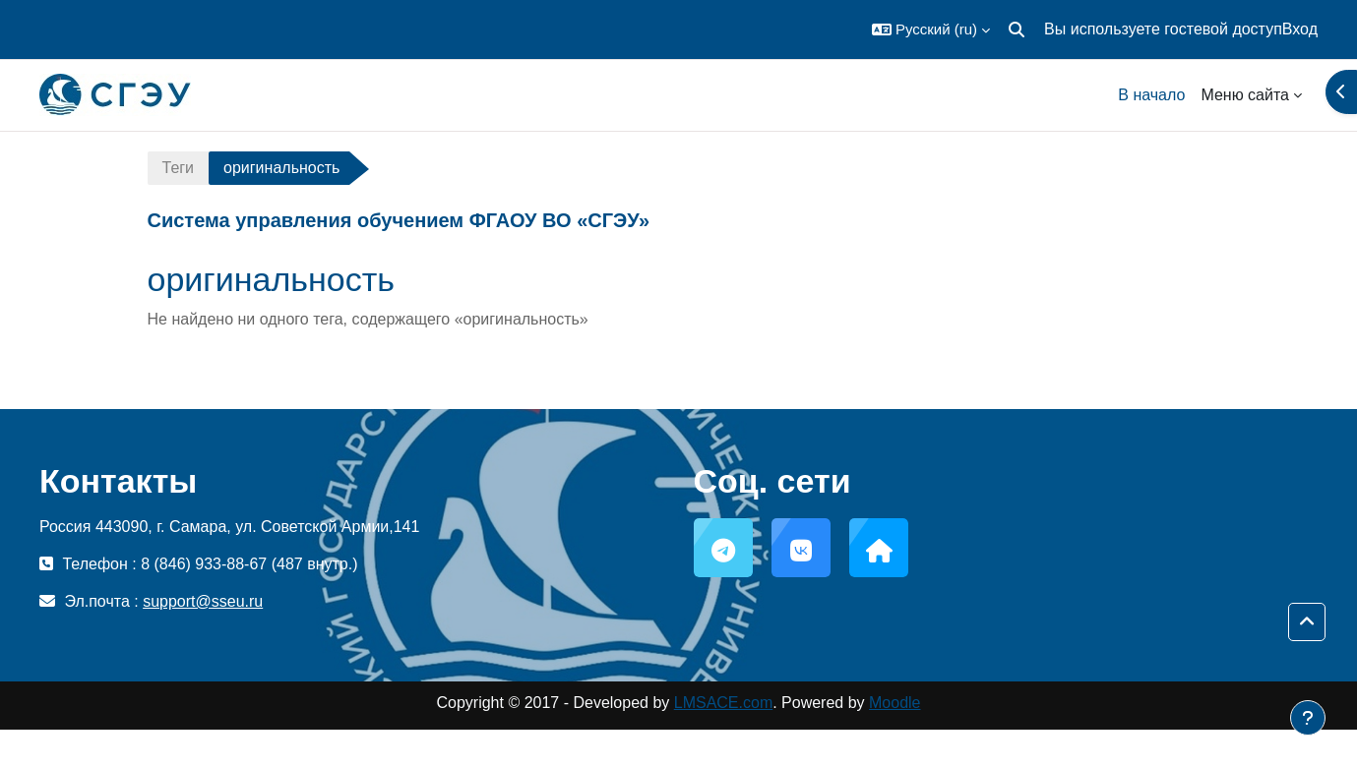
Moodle (894, 702)
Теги (178, 167)
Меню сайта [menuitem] (1245, 95)
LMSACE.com (723, 702)
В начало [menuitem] (1151, 95)
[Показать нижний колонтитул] (1308, 718)
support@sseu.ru (203, 601)
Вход (1300, 29)
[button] (931, 29)
